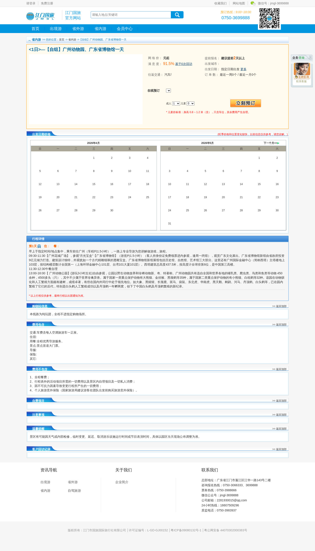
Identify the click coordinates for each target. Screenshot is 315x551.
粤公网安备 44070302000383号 (225, 530)
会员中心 (125, 28)
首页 (35, 28)
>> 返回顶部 (279, 306)
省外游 (78, 28)
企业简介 (121, 482)
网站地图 (239, 3)
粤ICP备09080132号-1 (186, 530)
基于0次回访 (183, 64)
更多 (243, 69)
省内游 (100, 28)
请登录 (30, 3)
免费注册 (47, 3)
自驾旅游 (74, 490)
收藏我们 (220, 3)
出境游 (56, 28)
